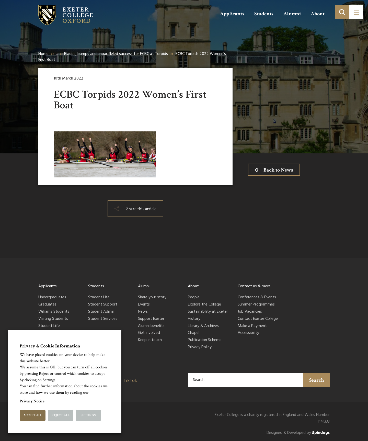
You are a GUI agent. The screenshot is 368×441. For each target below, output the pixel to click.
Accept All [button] (32, 415)
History (194, 319)
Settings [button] (88, 415)
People (194, 298)
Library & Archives (203, 326)
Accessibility (248, 333)
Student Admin (101, 312)
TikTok (130, 381)
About (318, 13)
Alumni (292, 13)
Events (144, 305)
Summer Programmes (256, 305)
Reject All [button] (61, 415)
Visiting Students (53, 319)
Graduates (47, 305)
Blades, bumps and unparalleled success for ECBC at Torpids (116, 54)
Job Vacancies (250, 312)
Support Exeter (151, 319)
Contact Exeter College (258, 319)
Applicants (232, 13)
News (143, 312)
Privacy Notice (32, 401)
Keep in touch (150, 340)
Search (316, 380)
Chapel (193, 333)
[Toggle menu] (356, 12)
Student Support (102, 305)
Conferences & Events (257, 298)
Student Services (102, 319)
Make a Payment (252, 326)
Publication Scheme (205, 340)
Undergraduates (52, 298)
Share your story (152, 298)
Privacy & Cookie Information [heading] (50, 346)
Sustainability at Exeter (208, 312)
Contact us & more (254, 286)
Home (43, 54)
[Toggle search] (342, 12)
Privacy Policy (200, 347)
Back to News (278, 170)
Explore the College (204, 305)
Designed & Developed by (298, 433)
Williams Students (53, 312)
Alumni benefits (151, 326)
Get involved (149, 333)
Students (263, 13)
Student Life (49, 326)
